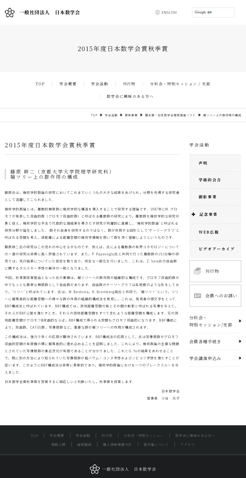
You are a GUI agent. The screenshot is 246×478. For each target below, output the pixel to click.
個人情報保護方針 (117, 444)
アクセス (187, 444)
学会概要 (68, 84)
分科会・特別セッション (144, 435)
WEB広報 (209, 232)
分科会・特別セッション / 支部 (180, 84)
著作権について (156, 444)
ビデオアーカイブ (217, 249)
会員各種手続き (205, 341)
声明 (203, 163)
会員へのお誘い (215, 295)
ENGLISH (169, 12)
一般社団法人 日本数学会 (42, 12)
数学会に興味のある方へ (130, 96)
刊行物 (129, 84)
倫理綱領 (84, 444)
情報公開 (58, 444)
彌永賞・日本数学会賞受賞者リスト (170, 115)
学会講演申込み (205, 358)
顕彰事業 (131, 115)
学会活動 (99, 84)
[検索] (207, 12)
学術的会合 (210, 180)
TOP (40, 84)
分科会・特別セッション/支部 (210, 321)
